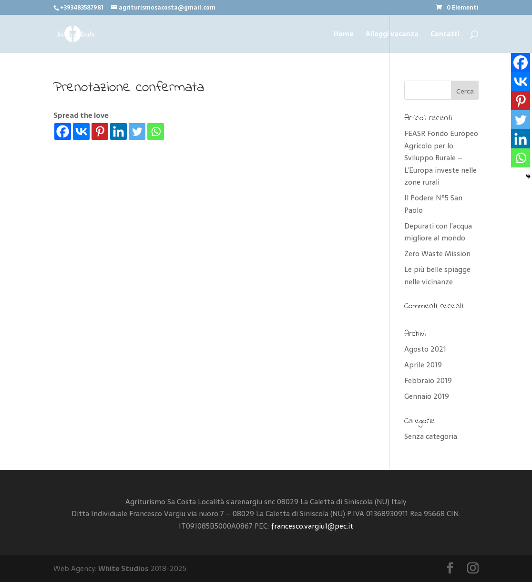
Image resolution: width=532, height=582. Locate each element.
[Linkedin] (118, 131)
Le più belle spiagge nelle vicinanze (437, 275)
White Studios (123, 568)
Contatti (445, 35)
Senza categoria (430, 436)
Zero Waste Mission (437, 254)
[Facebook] (62, 131)
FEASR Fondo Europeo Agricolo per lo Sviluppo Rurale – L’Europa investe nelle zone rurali (441, 157)
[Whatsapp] (155, 131)
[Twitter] (137, 131)
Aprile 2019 (423, 365)
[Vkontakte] (81, 131)
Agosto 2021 (425, 349)
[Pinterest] (100, 131)
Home (344, 35)
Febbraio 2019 (428, 380)
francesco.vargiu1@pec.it (312, 526)
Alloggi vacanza (392, 35)
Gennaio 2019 (426, 396)
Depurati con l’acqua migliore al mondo (438, 232)
